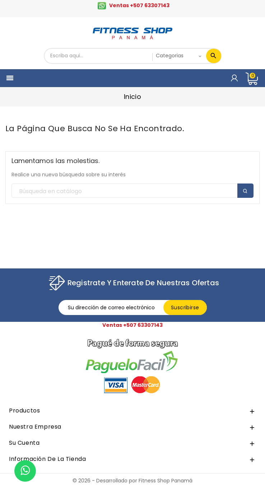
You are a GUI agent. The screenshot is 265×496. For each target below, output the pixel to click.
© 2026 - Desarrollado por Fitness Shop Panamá (132, 480)
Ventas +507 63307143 (139, 5)
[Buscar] (132, 191)
